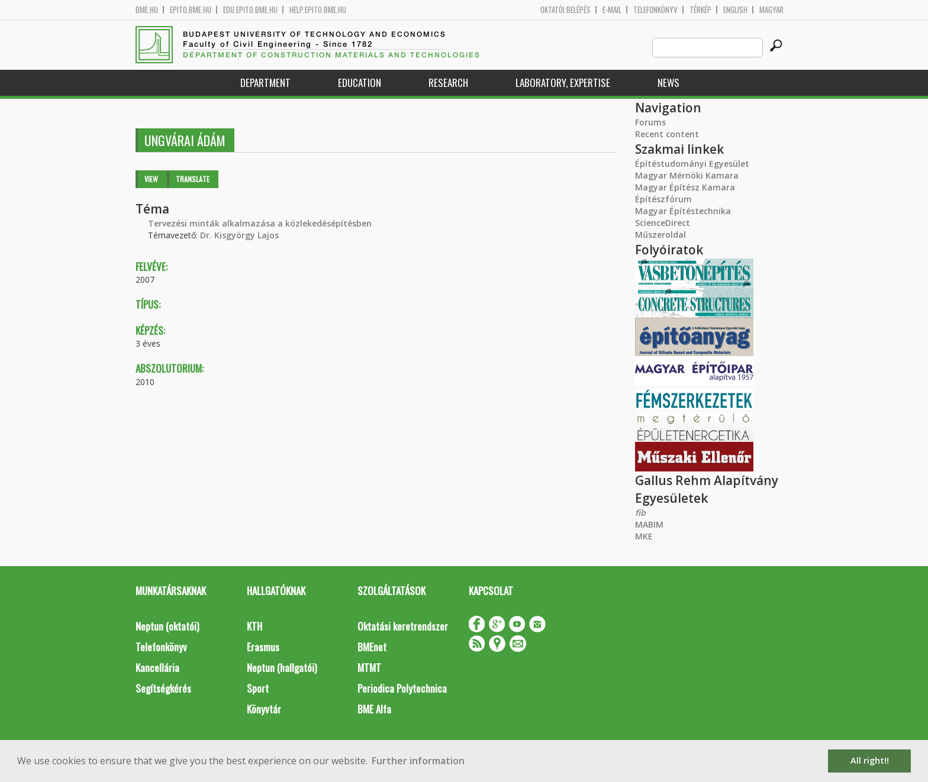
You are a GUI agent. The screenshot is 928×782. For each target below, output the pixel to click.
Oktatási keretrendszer (402, 626)
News (668, 82)
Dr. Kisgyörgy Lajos (239, 235)
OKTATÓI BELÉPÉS (565, 10)
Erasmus (263, 646)
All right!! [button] (869, 760)
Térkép (700, 10)
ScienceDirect (662, 222)
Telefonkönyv (655, 10)
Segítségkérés (163, 688)
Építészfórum (663, 199)
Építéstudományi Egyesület (692, 163)
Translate (193, 179)
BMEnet (371, 646)
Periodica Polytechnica (402, 688)
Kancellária (157, 667)
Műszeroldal (660, 234)
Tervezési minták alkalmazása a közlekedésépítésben (260, 223)
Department (265, 82)
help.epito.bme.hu (317, 10)
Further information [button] (418, 760)
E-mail (611, 10)
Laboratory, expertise (562, 82)
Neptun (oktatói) (167, 626)
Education (359, 82)
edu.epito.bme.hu (250, 10)
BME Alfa (374, 709)
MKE (644, 536)
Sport (258, 688)
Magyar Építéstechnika (683, 210)
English (735, 10)
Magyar (771, 10)
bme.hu (147, 10)
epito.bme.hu (190, 10)
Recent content (667, 134)
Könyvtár (264, 709)
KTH (254, 626)
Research (448, 82)
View (151, 179)
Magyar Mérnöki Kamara (687, 175)
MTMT (369, 667)
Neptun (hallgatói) (282, 667)
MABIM (649, 524)
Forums (650, 122)
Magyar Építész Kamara (685, 187)
